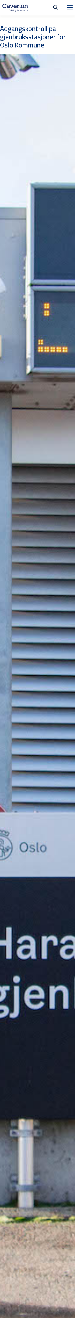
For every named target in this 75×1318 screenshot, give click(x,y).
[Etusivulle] (15, 8)
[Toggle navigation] (69, 7)
